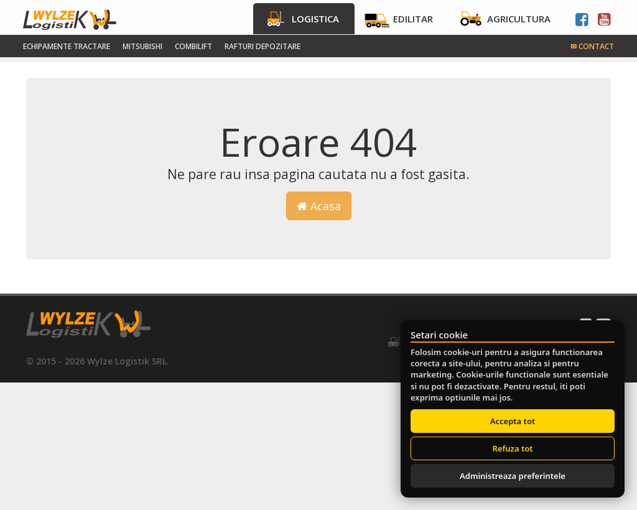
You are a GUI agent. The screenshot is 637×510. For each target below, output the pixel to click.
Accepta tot (512, 421)
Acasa (319, 205)
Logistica (315, 18)
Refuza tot (513, 448)
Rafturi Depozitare (262, 46)
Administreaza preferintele (512, 475)
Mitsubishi (142, 46)
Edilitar (413, 18)
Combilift (193, 46)
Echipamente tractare (66, 46)
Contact (592, 46)
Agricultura (519, 18)
